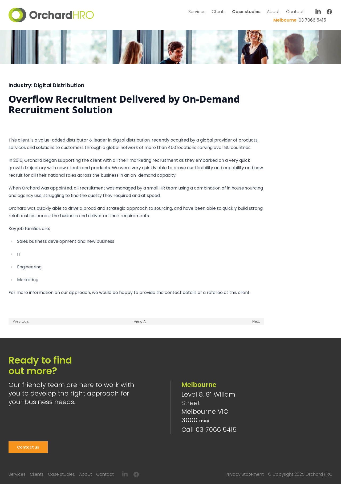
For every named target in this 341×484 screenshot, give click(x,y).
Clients (219, 12)
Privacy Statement (245, 474)
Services (196, 12)
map (204, 421)
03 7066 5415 (299, 20)
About (273, 12)
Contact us (28, 447)
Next (256, 321)
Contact (295, 12)
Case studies (246, 12)
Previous (21, 321)
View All (140, 321)
